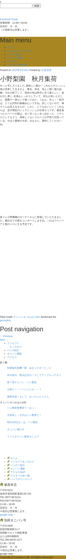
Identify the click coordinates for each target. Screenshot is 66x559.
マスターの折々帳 (17, 64)
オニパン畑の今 (15, 429)
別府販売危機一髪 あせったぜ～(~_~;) (29, 367)
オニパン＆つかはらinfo (26, 316)
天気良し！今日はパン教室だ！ (24, 415)
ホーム (10, 47)
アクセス (12, 61)
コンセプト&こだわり (22, 461)
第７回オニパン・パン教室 (22, 382)
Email (14, 19)
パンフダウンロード (21, 479)
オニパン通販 (14, 57)
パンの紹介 (13, 350)
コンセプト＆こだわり (19, 50)
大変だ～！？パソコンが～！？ (24, 389)
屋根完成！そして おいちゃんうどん (28, 396)
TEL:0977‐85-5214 (10, 497)
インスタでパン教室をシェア (23, 436)
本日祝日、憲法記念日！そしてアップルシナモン (34, 375)
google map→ (7, 514)
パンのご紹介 (14, 54)
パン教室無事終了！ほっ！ (22, 407)
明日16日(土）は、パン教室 (22, 422)
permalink (5, 320)
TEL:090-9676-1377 (11, 539)
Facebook (5, 19)
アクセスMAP (17, 472)
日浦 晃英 (46, 70)
